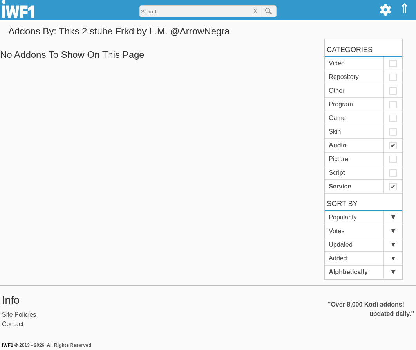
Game (337, 118)
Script (337, 172)
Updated (341, 244)
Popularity (342, 217)
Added (338, 258)
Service (340, 186)
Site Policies (19, 314)
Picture (338, 159)
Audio (337, 145)
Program (341, 104)
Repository (343, 77)
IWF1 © (10, 345)
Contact (13, 324)
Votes (336, 231)
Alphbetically (348, 272)
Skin (335, 131)
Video (337, 63)
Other (336, 90)
